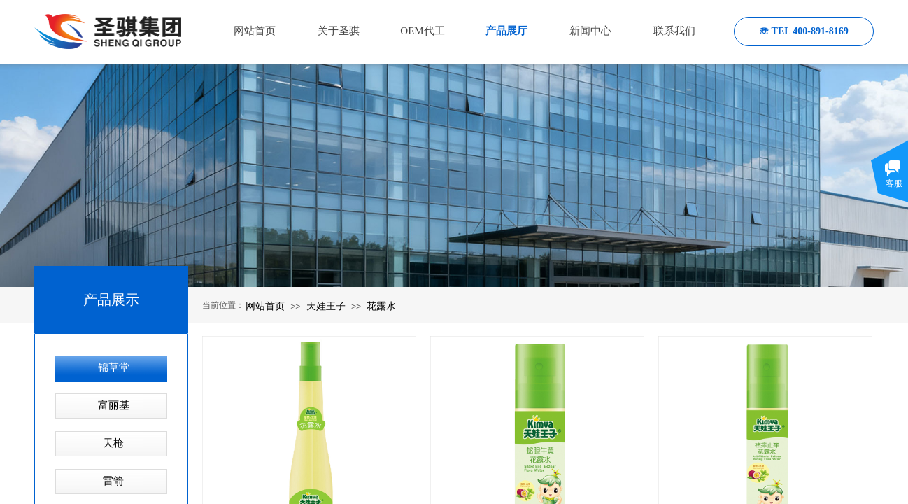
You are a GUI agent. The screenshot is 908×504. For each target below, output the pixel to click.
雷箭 (113, 480)
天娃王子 (326, 306)
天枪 (113, 443)
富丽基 (113, 405)
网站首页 (265, 306)
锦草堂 (113, 367)
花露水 (381, 306)
